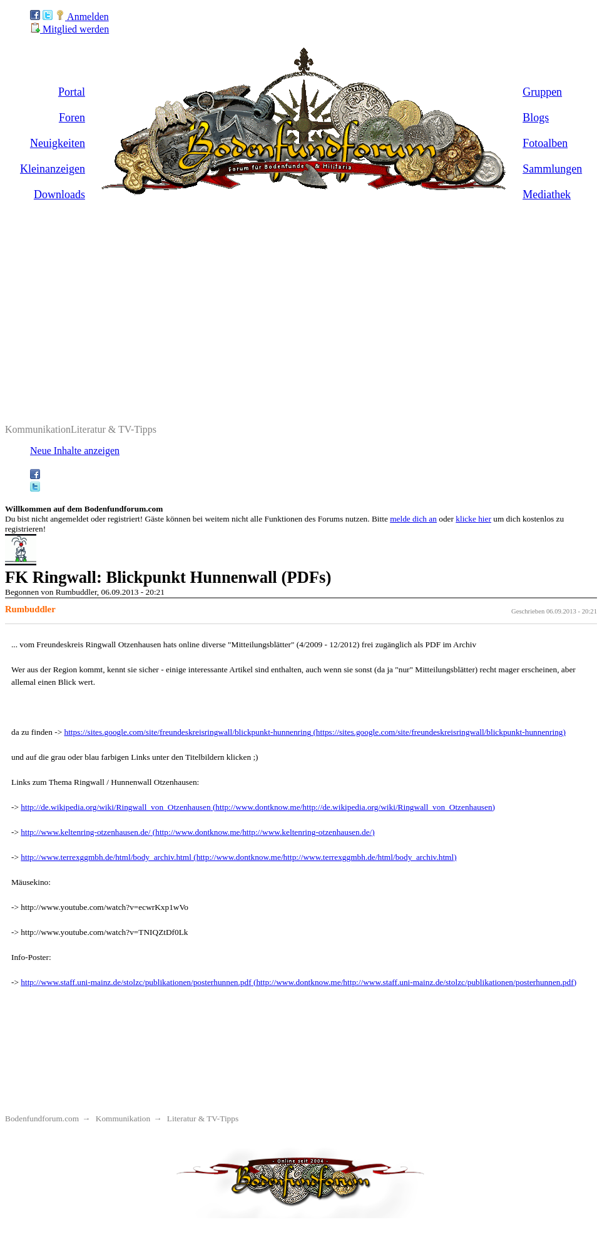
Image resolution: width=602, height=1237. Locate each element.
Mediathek (547, 194)
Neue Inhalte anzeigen (75, 450)
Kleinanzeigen (52, 169)
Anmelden (82, 16)
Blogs (536, 117)
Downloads (59, 194)
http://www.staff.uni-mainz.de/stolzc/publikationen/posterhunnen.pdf (136, 982)
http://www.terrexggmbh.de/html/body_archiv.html (106, 857)
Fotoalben (545, 143)
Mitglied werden (69, 29)
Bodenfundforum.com (42, 1118)
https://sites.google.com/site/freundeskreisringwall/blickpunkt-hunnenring (188, 732)
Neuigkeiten (57, 143)
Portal (71, 92)
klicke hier (473, 518)
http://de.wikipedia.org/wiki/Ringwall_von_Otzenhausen (115, 807)
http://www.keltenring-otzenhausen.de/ (85, 832)
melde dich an (413, 518)
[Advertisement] (301, 295)
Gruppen (542, 92)
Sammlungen (552, 169)
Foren (72, 117)
